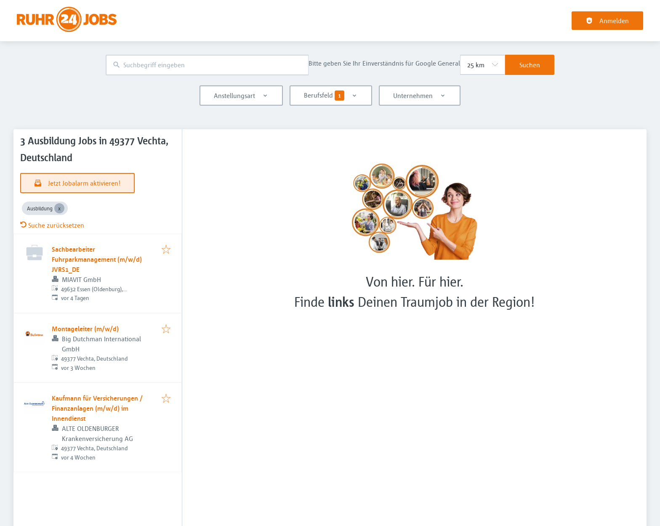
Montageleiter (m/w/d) (85, 328)
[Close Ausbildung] (59, 208)
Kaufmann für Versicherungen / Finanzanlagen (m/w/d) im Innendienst (97, 408)
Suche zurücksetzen (52, 225)
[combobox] (207, 65)
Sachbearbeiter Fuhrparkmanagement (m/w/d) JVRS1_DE (97, 259)
